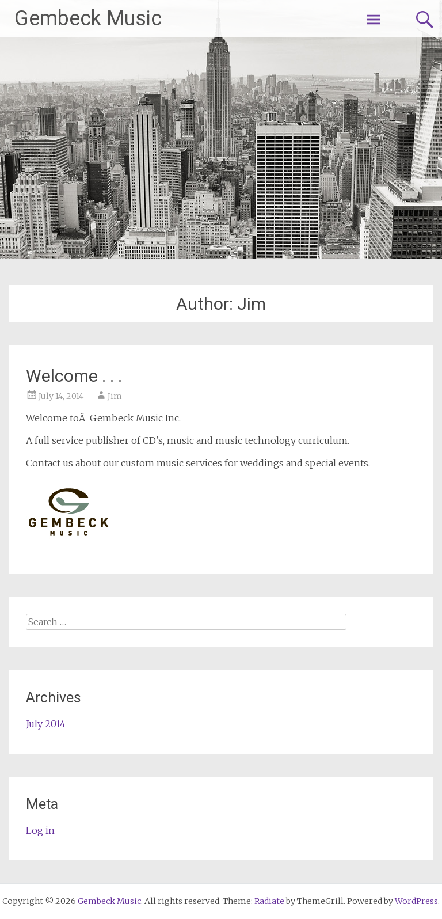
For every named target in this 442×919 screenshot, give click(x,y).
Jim (115, 396)
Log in (40, 830)
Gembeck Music (88, 18)
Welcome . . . (74, 376)
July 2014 (46, 724)
